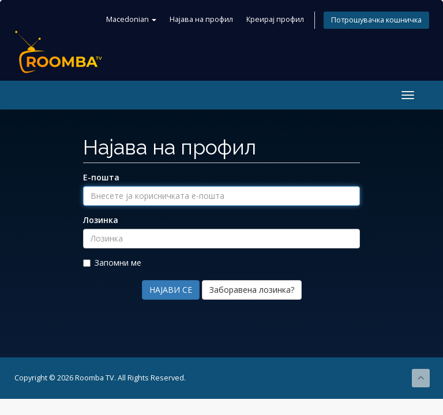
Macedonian (131, 19)
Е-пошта (101, 177)
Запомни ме (112, 262)
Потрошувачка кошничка (376, 20)
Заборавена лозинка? (251, 289)
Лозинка (100, 219)
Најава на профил (201, 19)
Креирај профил (275, 19)
